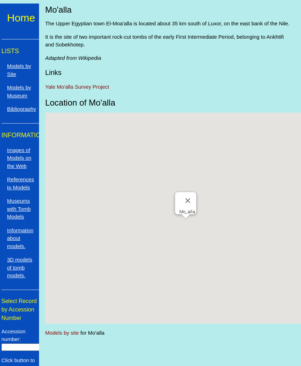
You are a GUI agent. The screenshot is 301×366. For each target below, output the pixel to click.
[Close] (187, 200)
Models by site (62, 333)
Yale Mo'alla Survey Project (77, 87)
